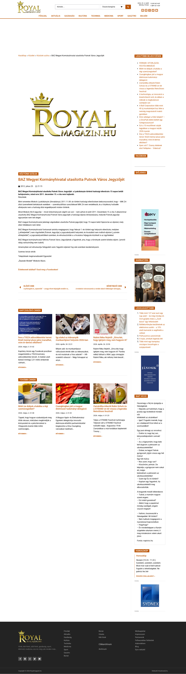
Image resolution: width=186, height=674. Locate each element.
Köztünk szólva (43, 55)
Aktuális (55, 16)
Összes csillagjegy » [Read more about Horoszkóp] (145, 576)
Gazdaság (69, 16)
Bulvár (143, 16)
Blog (137, 646)
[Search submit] (128, 7)
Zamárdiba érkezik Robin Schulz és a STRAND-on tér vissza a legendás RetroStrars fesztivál (110, 409)
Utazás (101, 634)
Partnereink (139, 637)
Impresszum (140, 634)
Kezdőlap (22, 55)
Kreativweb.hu (163, 671)
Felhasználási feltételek (144, 640)
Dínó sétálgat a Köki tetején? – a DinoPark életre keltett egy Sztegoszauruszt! (152, 120)
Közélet (31, 55)
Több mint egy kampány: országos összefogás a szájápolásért (149, 344)
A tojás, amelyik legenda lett (151, 339)
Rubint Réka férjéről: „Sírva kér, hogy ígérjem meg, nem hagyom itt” (110, 338)
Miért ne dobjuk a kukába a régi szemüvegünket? (33, 407)
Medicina (108, 16)
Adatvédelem (140, 643)
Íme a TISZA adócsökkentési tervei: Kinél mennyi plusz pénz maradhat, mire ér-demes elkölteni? (35, 340)
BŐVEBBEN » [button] (22, 367)
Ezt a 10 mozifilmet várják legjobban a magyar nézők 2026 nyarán (150, 128)
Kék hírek (102, 637)
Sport (120, 16)
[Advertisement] (93, 36)
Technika (95, 16)
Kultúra (83, 16)
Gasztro (132, 16)
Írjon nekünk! (140, 650)
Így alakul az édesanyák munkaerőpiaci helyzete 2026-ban (72, 338)
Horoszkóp (141, 555)
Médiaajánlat (140, 631)
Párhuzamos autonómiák (149, 336)
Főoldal (43, 16)
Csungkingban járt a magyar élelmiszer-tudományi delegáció (71, 407)
